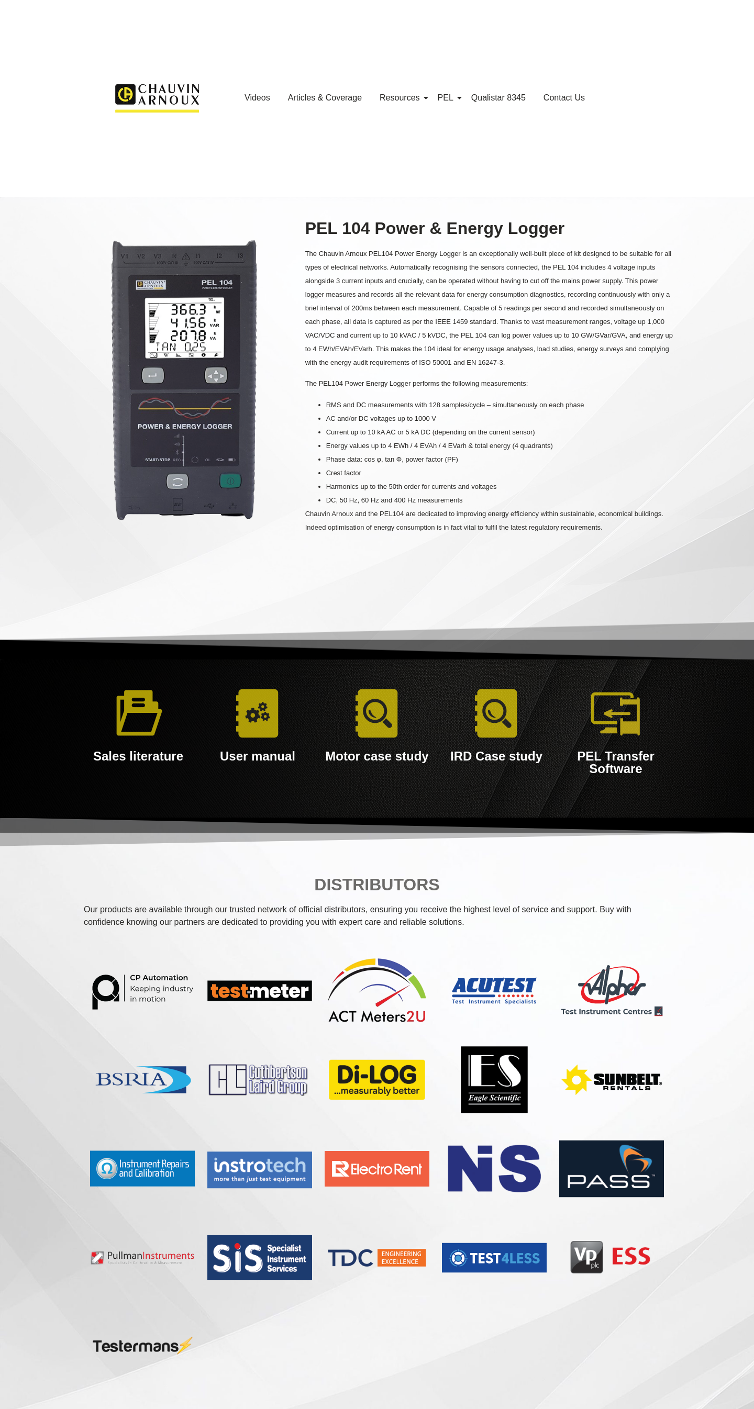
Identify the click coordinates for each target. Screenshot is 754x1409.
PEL (447, 97)
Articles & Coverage (325, 97)
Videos (257, 97)
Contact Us (564, 97)
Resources (401, 97)
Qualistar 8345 (498, 97)
